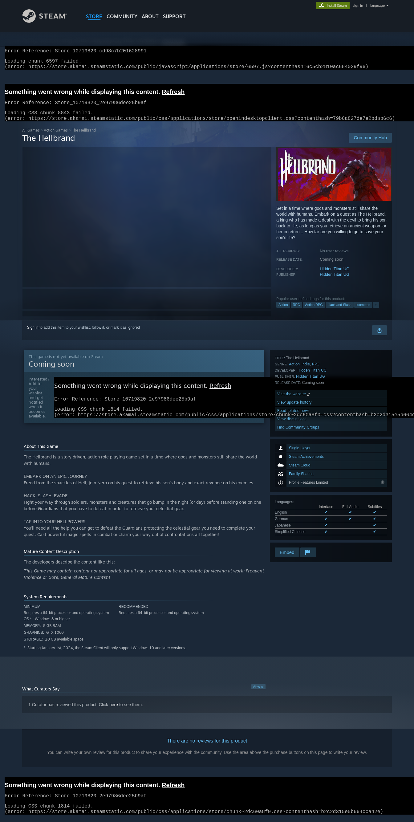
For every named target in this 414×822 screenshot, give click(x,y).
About (150, 16)
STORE (94, 16)
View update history (294, 513)
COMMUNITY (122, 16)
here (113, 715)
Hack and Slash (339, 312)
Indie (306, 475)
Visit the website (294, 505)
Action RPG (314, 312)
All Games (31, 137)
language (377, 5)
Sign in (33, 335)
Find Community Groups (298, 538)
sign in (358, 5)
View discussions (291, 529)
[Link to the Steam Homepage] (49, 21)
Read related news (293, 521)
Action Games (56, 137)
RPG (296, 312)
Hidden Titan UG (334, 276)
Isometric (363, 312)
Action (283, 312)
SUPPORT (174, 16)
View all (258, 697)
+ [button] (376, 312)
